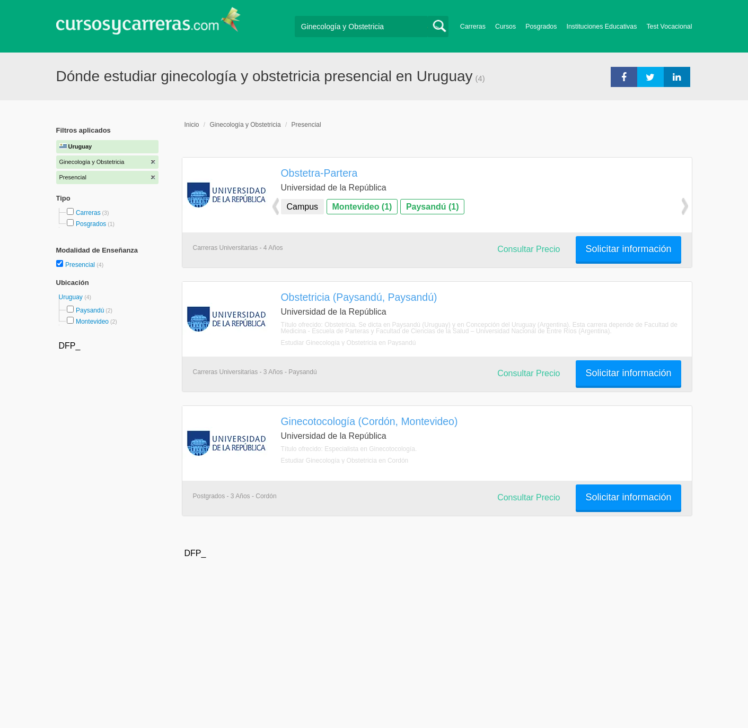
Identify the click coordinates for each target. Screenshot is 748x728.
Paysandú (90, 310)
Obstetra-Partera (319, 173)
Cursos (505, 26)
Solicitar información (628, 249)
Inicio (191, 124)
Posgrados (541, 26)
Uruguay (72, 297)
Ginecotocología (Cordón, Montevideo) (369, 421)
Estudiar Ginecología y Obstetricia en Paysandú (348, 342)
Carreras (473, 26)
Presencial (80, 264)
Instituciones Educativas (601, 26)
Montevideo (92, 321)
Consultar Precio (528, 249)
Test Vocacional (669, 26)
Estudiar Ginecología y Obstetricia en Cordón (345, 460)
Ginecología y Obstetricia (245, 124)
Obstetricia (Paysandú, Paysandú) (359, 297)
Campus (303, 206)
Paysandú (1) (432, 206)
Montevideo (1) (362, 206)
